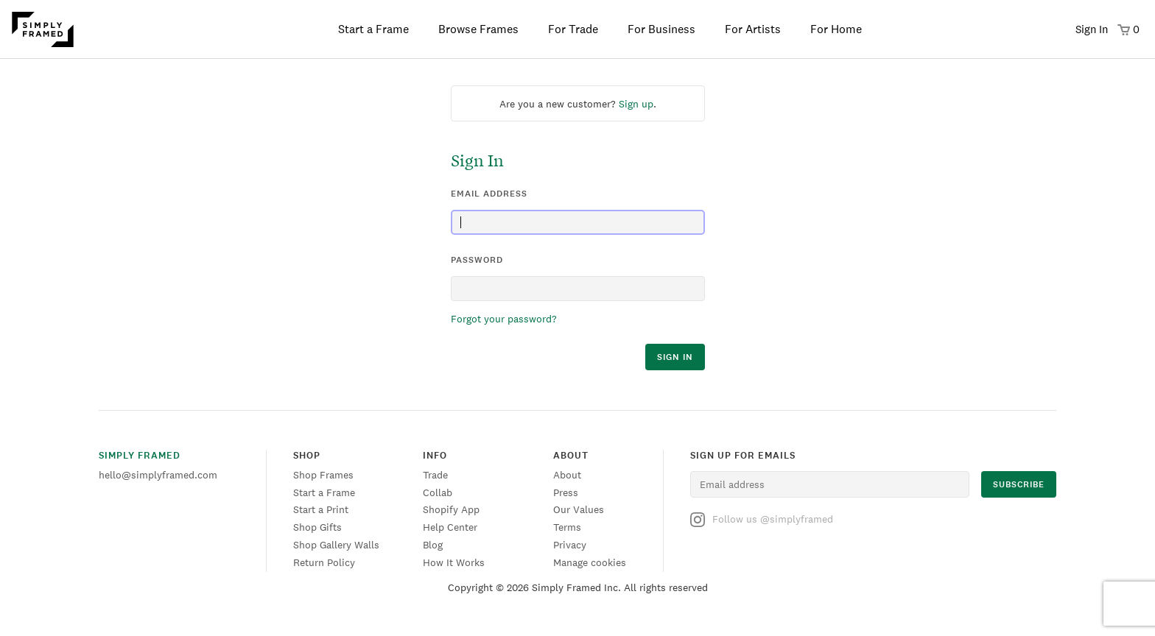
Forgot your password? (504, 318)
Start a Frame (373, 29)
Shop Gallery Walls (336, 544)
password (477, 260)
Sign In (1091, 29)
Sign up (636, 103)
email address (489, 193)
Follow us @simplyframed (761, 519)
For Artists (753, 29)
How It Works (454, 562)
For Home (836, 29)
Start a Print (320, 509)
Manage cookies (589, 562)
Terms (567, 527)
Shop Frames (323, 474)
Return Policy (324, 562)
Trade (435, 474)
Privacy (569, 544)
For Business (661, 29)
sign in (675, 357)
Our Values (578, 509)
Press (565, 492)
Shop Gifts (317, 527)
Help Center (450, 527)
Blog (433, 544)
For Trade (573, 29)
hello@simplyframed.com (158, 474)
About (567, 474)
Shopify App (451, 509)
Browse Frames (478, 29)
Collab (437, 492)
